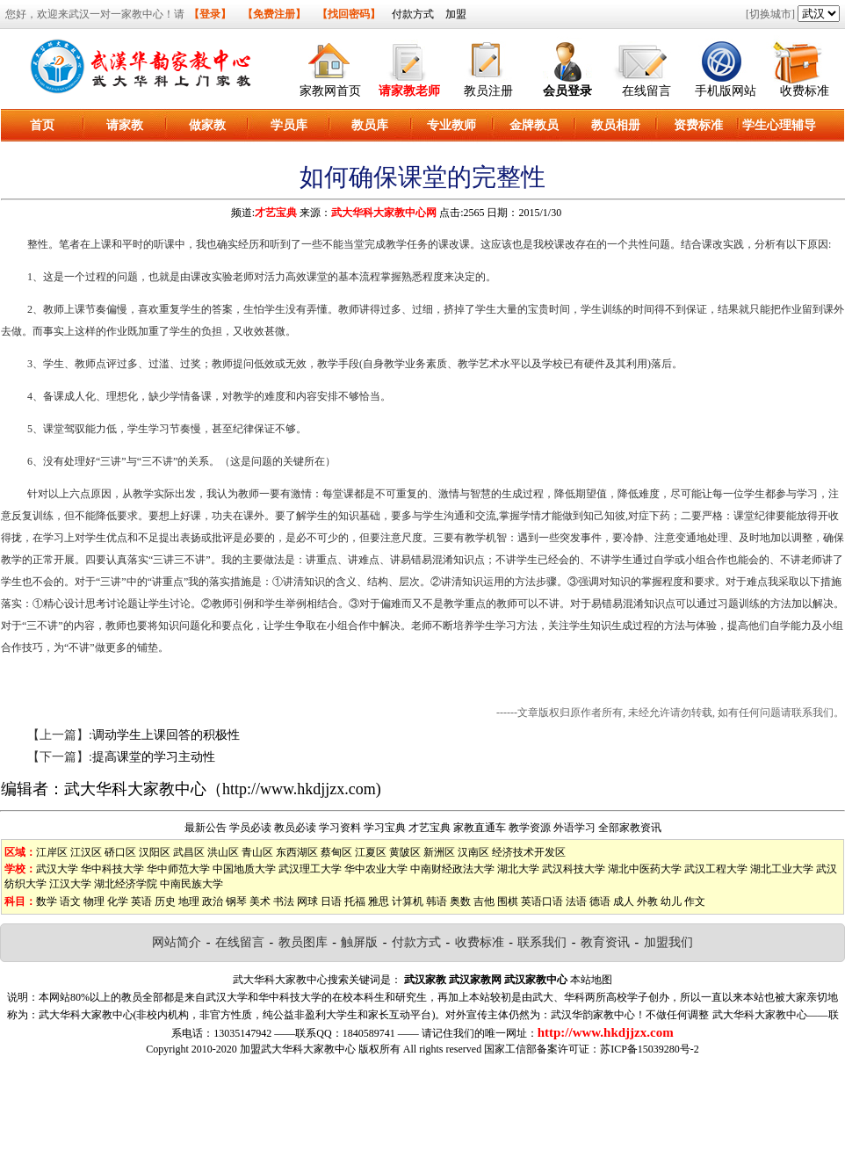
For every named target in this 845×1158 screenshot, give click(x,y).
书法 (283, 901)
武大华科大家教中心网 (384, 212)
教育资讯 (605, 942)
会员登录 (567, 91)
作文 (694, 901)
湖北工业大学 (781, 869)
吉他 (484, 901)
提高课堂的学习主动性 (153, 757)
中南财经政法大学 (452, 869)
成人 (623, 901)
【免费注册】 (274, 14)
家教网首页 (330, 91)
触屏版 (359, 942)
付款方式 (413, 14)
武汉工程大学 (716, 869)
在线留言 (646, 91)
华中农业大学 (376, 869)
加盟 (455, 14)
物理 (94, 901)
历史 (165, 901)
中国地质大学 (244, 869)
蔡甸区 (336, 852)
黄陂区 (405, 852)
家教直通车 (479, 827)
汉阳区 (154, 852)
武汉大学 (57, 869)
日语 (331, 901)
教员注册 (488, 91)
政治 (212, 901)
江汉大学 (70, 884)
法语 (576, 901)
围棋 (507, 901)
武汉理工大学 (310, 869)
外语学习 (574, 827)
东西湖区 (297, 852)
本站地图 (591, 979)
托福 (354, 901)
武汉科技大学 (573, 869)
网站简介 (176, 942)
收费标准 (804, 91)
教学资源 (530, 827)
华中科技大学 (112, 869)
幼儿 (671, 901)
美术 (260, 901)
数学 (46, 901)
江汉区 (86, 852)
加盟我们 (668, 942)
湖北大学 (518, 869)
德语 (599, 901)
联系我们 (542, 942)
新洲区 (439, 852)
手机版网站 (725, 91)
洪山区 (223, 852)
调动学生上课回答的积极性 (166, 735)
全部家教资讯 (629, 827)
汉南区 (473, 852)
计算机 (407, 901)
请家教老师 (409, 91)
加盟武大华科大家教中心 (298, 1049)
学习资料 (340, 827)
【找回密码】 (348, 14)
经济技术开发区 (529, 852)
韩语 (436, 901)
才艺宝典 (276, 212)
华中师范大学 (178, 869)
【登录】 (210, 14)
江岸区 (52, 852)
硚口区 (120, 852)
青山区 (257, 852)
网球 (307, 901)
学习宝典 (385, 827)
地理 (188, 901)
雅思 (378, 901)
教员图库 (303, 942)
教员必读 (295, 827)
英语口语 (542, 901)
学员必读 (250, 827)
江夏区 (370, 852)
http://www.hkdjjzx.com (299, 789)
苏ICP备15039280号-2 (649, 1049)
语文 (70, 901)
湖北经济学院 (125, 884)
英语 (141, 901)
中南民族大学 (191, 884)
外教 (647, 901)
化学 (117, 901)
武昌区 (189, 852)
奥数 (460, 901)
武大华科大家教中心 (135, 789)
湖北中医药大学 (645, 869)
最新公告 (205, 827)
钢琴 (236, 901)
